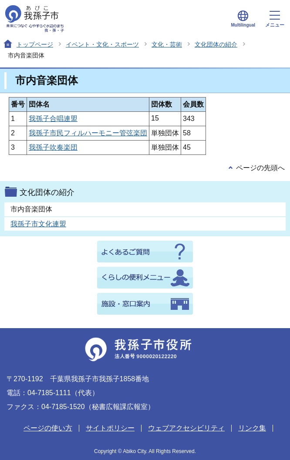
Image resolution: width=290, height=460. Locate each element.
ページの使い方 (48, 428)
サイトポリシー (110, 428)
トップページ (35, 44)
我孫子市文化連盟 (38, 224)
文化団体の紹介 (216, 44)
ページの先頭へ (260, 167)
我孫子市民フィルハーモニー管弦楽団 (88, 133)
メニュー (274, 19)
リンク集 (252, 428)
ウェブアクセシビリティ (186, 428)
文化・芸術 (167, 44)
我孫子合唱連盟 (53, 118)
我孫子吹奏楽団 (53, 147)
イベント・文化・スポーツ (102, 44)
